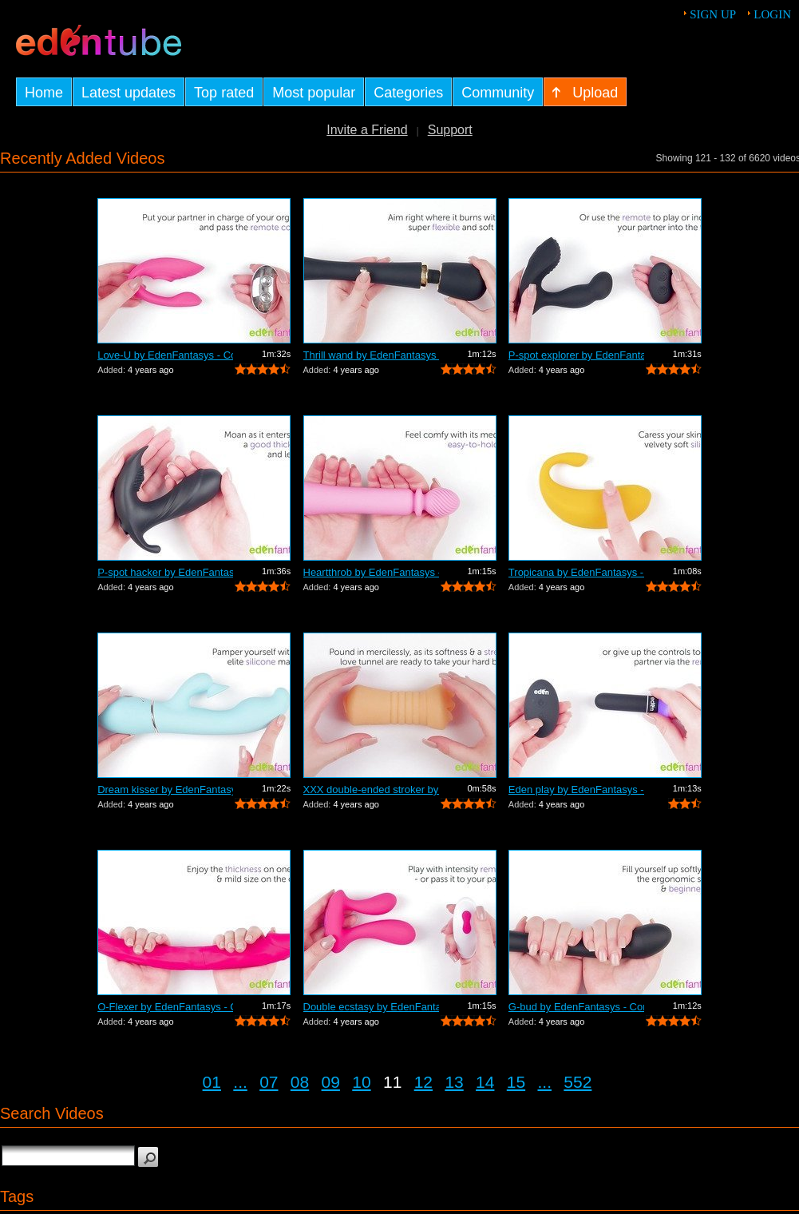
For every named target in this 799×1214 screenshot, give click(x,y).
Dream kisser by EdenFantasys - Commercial (165, 789)
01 (212, 1082)
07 (268, 1082)
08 (300, 1082)
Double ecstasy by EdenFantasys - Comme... (371, 1007)
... (240, 1082)
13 (454, 1082)
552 (577, 1082)
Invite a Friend (366, 130)
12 (423, 1082)
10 (361, 1082)
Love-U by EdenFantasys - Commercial (165, 355)
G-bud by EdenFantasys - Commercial (576, 1007)
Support (450, 130)
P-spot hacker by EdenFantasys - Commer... (165, 572)
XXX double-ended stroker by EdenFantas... (371, 789)
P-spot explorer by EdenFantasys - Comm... (576, 355)
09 (331, 1082)
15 (516, 1082)
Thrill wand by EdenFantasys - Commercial (371, 355)
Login (772, 14)
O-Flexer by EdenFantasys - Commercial (165, 1007)
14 (485, 1082)
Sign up (713, 14)
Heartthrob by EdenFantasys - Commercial (371, 572)
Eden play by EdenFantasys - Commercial (576, 789)
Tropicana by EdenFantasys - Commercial (576, 572)
